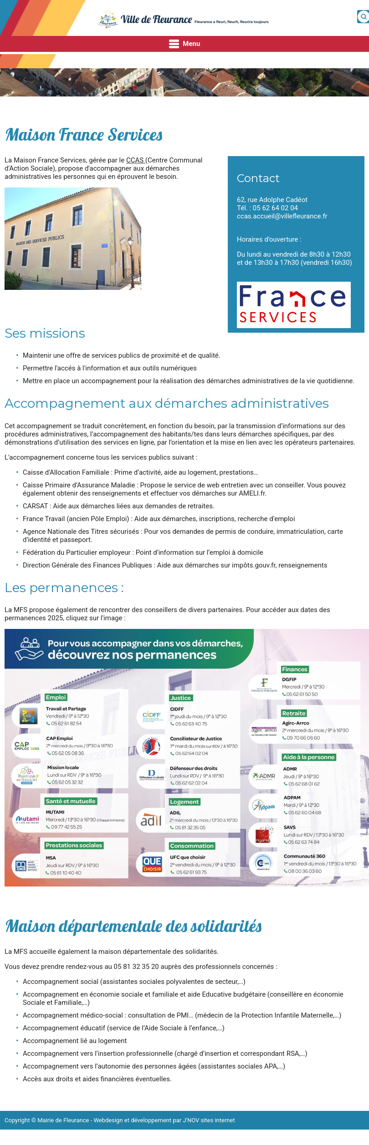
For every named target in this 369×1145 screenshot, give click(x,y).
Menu (184, 44)
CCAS (135, 160)
